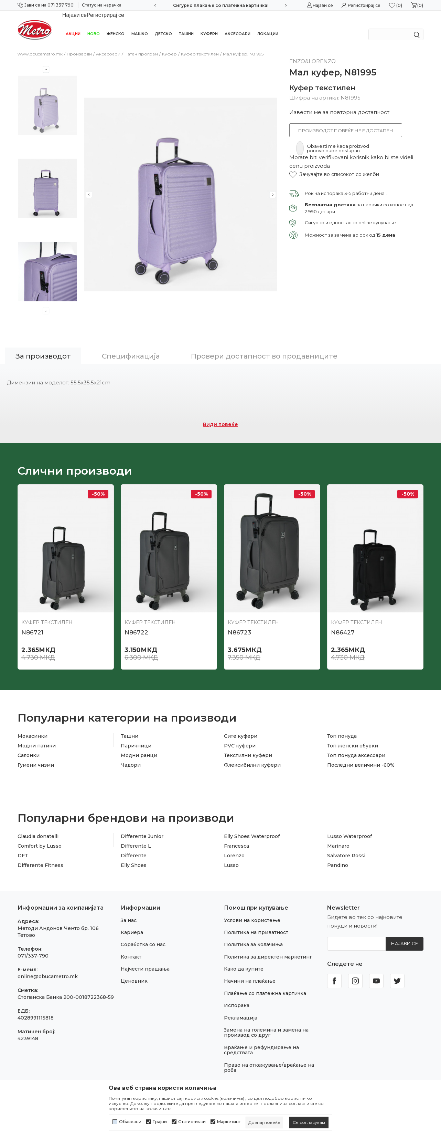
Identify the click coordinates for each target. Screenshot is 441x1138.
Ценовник (134, 972)
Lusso (231, 856)
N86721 (32, 623)
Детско (163, 24)
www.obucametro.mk (40, 45)
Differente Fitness (40, 856)
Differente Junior (142, 827)
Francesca (236, 837)
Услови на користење (252, 911)
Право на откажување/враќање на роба (269, 1058)
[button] (334, 165)
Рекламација (240, 1009)
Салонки (29, 746)
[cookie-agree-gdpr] (309, 1122)
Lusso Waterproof (349, 827)
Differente (134, 847)
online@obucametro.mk (48, 967)
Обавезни (130, 1122)
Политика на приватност (256, 923)
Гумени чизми (36, 756)
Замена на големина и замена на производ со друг (266, 1023)
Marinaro (338, 837)
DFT (23, 847)
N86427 (343, 623)
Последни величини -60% (361, 756)
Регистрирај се (364, 5)
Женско (116, 24)
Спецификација (131, 347)
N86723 (239, 623)
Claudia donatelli (38, 827)
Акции (73, 24)
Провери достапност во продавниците (264, 347)
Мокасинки (32, 727)
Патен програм (141, 45)
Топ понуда (342, 727)
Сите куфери (240, 727)
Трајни (160, 1122)
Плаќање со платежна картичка (265, 984)
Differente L (136, 837)
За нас (129, 911)
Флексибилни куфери (252, 756)
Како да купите (243, 960)
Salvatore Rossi (346, 847)
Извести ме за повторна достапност (339, 103)
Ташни (186, 24)
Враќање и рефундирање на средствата (261, 1041)
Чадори (131, 756)
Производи (79, 45)
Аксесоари (237, 24)
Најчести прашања (145, 960)
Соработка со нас (143, 935)
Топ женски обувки (352, 737)
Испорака (236, 996)
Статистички (192, 1122)
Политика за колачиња (253, 935)
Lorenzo (234, 847)
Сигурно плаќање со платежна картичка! (220, 5)
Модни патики (37, 737)
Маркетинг (229, 1122)
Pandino (337, 856)
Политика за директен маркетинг (268, 948)
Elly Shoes (134, 856)
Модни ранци (139, 746)
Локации (267, 24)
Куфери (209, 24)
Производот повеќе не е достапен (345, 121)
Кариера (132, 923)
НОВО (93, 24)
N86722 (136, 623)
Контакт (131, 948)
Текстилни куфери (248, 746)
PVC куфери (240, 737)
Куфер (169, 45)
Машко (139, 24)
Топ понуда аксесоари (356, 746)
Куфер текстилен (200, 45)
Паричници (136, 737)
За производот (43, 347)
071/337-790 (33, 947)
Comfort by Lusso (40, 837)
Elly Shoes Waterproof (252, 827)
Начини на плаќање (250, 972)
